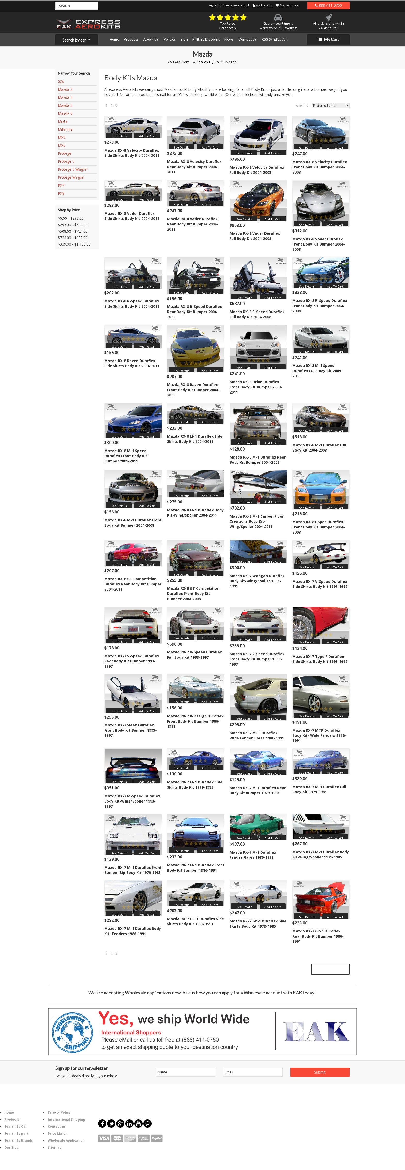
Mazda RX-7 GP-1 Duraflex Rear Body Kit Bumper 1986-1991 (318, 936)
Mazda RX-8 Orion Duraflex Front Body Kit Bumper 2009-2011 (256, 387)
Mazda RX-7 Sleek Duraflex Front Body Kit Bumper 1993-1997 (130, 730)
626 (61, 81)
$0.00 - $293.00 (70, 218)
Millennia (65, 129)
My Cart (328, 39)
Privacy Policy (59, 1112)
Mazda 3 (65, 97)
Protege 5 (66, 161)
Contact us (57, 1126)
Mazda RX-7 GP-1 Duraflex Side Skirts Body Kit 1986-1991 (195, 921)
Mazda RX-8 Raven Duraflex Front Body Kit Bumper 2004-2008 (193, 389)
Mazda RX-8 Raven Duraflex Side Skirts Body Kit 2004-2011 (131, 363)
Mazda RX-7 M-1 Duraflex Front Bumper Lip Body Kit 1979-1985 (133, 870)
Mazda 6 (65, 113)
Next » (123, 106)
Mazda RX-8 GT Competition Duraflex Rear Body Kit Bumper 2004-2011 (132, 584)
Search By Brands (18, 1140)
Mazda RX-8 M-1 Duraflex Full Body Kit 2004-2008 (319, 448)
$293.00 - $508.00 (73, 224)
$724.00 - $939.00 (73, 237)
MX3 (61, 137)
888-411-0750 (328, 5)
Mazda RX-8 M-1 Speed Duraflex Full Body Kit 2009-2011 (317, 370)
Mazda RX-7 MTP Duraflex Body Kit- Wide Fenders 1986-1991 (319, 735)
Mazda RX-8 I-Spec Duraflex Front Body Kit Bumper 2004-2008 (318, 527)
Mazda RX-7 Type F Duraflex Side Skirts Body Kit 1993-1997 (319, 659)
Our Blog (11, 1147)
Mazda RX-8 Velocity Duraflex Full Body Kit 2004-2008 (257, 170)
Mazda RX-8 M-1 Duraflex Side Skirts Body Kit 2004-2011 (194, 439)
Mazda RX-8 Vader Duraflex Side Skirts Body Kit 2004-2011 (131, 216)
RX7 (61, 185)
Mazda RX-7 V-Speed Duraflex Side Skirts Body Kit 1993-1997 (319, 584)
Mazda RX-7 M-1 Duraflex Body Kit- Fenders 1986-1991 (132, 931)
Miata (62, 121)
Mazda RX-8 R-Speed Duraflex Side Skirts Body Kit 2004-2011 (131, 304)
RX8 (61, 193)
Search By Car (208, 62)
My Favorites (287, 5)
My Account (262, 5)
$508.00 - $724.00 (73, 231)
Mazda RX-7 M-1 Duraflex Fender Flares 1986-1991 (253, 855)
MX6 (61, 145)
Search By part (16, 1133)
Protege (64, 153)
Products (11, 1119)
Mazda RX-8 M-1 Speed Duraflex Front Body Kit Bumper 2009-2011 (125, 455)
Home (9, 1112)
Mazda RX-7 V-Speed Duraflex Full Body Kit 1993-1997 (194, 655)
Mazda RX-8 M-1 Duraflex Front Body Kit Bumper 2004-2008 (133, 523)
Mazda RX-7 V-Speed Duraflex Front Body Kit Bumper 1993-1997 (257, 659)
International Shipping (66, 1119)
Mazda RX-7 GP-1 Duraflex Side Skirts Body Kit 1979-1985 (258, 924)
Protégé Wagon (71, 177)
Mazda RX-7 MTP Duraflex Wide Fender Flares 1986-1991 (257, 735)
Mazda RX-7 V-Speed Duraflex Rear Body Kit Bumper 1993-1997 (131, 661)
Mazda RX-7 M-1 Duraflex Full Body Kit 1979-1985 (319, 789)
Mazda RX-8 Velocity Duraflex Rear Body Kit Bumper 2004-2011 (194, 166)
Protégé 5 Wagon (72, 169)
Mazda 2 (65, 89)
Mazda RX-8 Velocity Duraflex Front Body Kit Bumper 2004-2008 (319, 167)
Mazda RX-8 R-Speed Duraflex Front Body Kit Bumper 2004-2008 (319, 305)
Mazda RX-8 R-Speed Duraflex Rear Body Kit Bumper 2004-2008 (194, 311)
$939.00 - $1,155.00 (74, 244)
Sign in (213, 5)
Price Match (57, 1133)
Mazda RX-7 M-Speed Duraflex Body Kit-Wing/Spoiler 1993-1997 (132, 801)
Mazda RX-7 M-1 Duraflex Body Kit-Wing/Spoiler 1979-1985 (320, 854)
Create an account (236, 5)
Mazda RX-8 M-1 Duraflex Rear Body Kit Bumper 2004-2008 (258, 460)
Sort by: (302, 106)
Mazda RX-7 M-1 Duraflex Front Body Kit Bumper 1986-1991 (195, 868)
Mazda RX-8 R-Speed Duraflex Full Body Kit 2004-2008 (257, 314)
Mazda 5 (65, 105)
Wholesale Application (66, 1140)
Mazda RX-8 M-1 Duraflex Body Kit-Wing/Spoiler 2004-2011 (195, 513)
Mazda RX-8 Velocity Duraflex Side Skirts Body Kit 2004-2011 (131, 153)
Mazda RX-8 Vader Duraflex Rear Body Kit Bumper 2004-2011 (192, 224)
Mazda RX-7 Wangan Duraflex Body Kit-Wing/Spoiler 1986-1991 (257, 580)
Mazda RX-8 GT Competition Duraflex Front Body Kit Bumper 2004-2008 (193, 593)
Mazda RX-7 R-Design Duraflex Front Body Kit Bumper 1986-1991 (195, 721)
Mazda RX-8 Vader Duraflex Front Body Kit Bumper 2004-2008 (318, 244)
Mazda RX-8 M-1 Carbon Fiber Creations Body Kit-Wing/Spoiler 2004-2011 (257, 521)
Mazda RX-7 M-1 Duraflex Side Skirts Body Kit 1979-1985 (194, 785)
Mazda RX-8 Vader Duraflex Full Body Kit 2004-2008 (255, 236)
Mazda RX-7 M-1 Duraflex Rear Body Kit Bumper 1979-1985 (258, 790)
